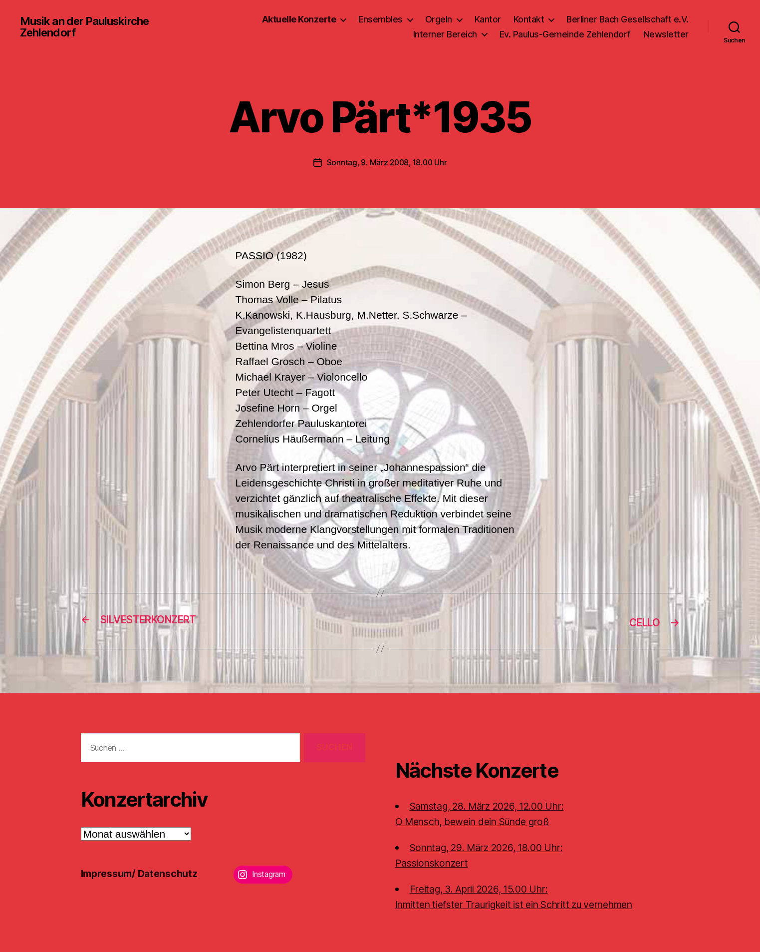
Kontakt (528, 19)
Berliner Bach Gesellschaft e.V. (627, 19)
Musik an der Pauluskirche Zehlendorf (90, 27)
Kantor (488, 19)
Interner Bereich (445, 34)
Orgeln (438, 19)
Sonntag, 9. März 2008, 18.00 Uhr (387, 162)
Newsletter (666, 34)
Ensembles (380, 19)
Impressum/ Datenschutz (143, 873)
